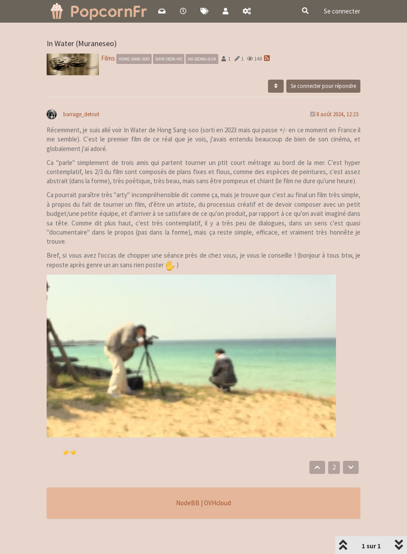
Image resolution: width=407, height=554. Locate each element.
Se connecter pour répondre (323, 86)
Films (108, 58)
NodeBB (188, 503)
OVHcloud (217, 503)
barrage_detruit (81, 114)
